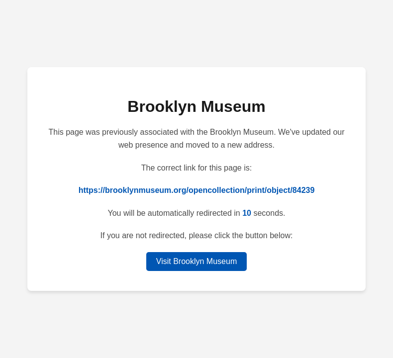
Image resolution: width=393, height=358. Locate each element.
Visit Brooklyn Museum (196, 261)
